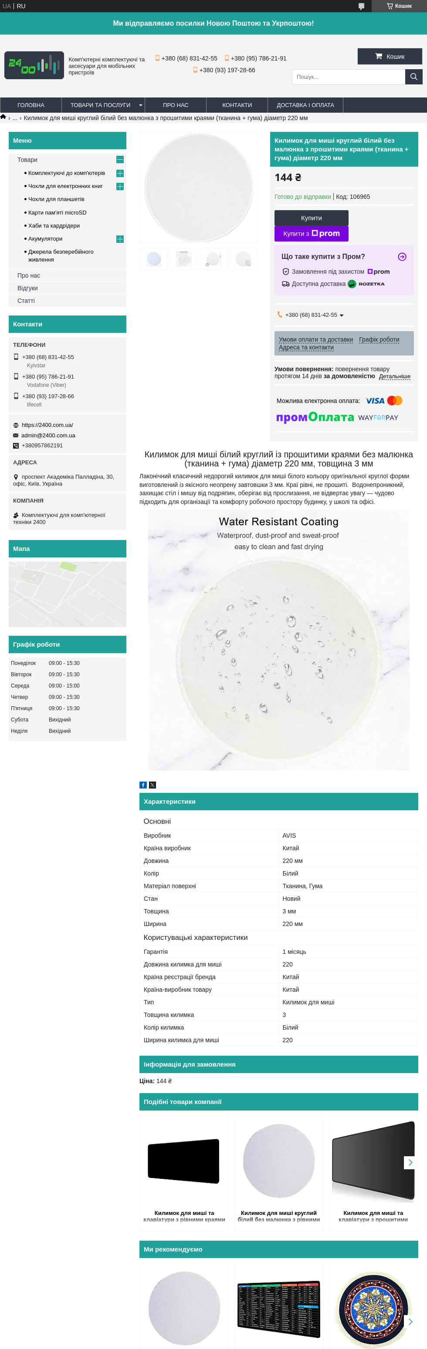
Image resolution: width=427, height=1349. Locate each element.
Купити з (311, 234)
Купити (311, 217)
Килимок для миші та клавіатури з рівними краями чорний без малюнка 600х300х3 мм (184, 1217)
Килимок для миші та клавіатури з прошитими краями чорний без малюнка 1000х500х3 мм (373, 1217)
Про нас (176, 105)
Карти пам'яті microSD (57, 212)
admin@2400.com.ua (48, 435)
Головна (30, 105)
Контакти (237, 105)
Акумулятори (45, 238)
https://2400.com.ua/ (47, 425)
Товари (27, 159)
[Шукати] (414, 76)
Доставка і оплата (305, 105)
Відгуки (27, 288)
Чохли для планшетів (56, 199)
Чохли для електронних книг (65, 186)
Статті (26, 300)
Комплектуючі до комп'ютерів (66, 173)
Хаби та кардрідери (54, 225)
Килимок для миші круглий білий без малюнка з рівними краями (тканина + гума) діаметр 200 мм (278, 1217)
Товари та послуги (100, 105)
